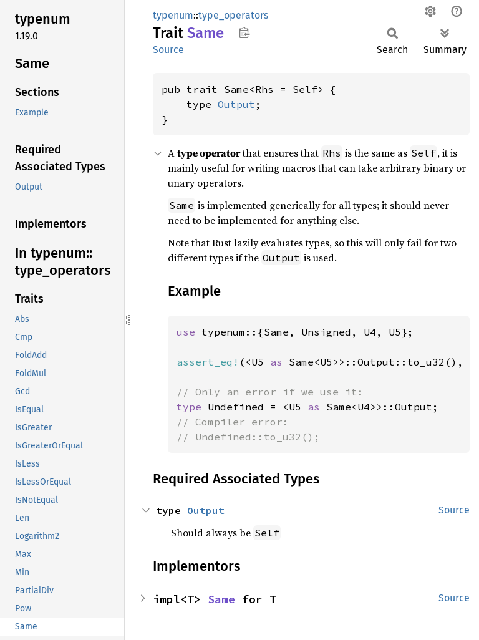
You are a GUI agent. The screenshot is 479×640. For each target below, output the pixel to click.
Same (221, 599)
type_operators (233, 15)
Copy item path (244, 32)
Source (168, 50)
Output (236, 104)
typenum (173, 15)
